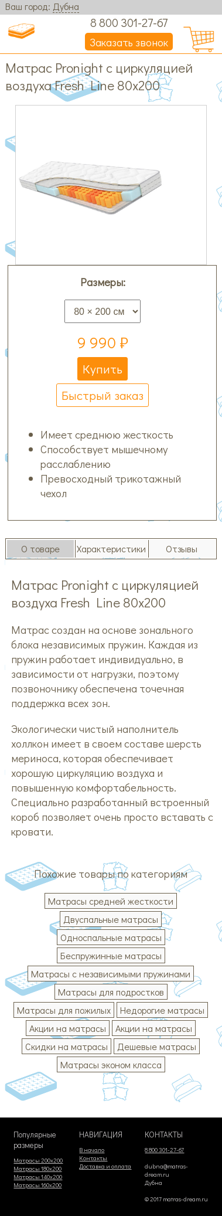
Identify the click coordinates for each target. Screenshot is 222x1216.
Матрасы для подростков (111, 992)
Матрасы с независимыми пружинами (110, 973)
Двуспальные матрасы (110, 919)
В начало (91, 1150)
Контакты (93, 1158)
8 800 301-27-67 (129, 22)
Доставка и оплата (105, 1166)
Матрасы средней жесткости (110, 901)
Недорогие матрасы (162, 1010)
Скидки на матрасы (66, 1046)
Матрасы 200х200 (38, 1160)
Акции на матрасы (67, 1028)
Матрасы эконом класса (111, 1064)
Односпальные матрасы (111, 937)
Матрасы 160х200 (37, 1185)
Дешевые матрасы (156, 1046)
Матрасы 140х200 (37, 1177)
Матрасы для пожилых (64, 1010)
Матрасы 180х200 (37, 1168)
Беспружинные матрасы (111, 955)
